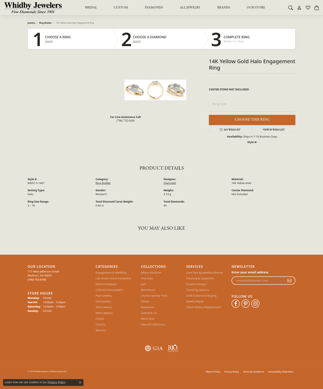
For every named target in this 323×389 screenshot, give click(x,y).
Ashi (143, 284)
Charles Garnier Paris (154, 295)
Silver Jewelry (104, 307)
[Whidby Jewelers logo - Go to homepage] (33, 7)
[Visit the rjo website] (172, 348)
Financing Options (197, 290)
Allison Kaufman (151, 272)
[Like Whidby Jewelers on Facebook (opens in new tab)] (236, 303)
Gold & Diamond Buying (201, 295)
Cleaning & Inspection (200, 278)
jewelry (31, 22)
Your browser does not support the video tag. (93, 95)
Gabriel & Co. (149, 313)
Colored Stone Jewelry (109, 290)
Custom (121, 7)
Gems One (147, 318)
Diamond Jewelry (106, 284)
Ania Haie (147, 278)
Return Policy (213, 371)
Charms (100, 324)
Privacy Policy (231, 371)
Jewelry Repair (195, 301)
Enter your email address (250, 272)
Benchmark (148, 290)
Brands (223, 7)
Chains (100, 318)
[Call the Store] (37, 279)
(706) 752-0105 (125, 121)
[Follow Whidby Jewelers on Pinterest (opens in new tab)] (245, 303)
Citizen (145, 301)
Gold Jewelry (103, 301)
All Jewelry (190, 7)
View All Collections (153, 324)
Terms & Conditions (253, 371)
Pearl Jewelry (104, 295)
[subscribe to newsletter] (289, 280)
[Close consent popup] (80, 382)
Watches (101, 330)
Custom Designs (196, 284)
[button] (290, 7)
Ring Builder (45, 22)
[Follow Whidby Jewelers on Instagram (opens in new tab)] (255, 303)
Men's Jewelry (104, 313)
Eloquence (147, 307)
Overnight (170, 183)
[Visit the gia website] (154, 348)
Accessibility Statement (280, 371)
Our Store (256, 7)
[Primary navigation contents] (175, 7)
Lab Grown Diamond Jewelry (113, 278)
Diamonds (154, 7)
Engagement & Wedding (111, 272)
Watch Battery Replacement (203, 307)
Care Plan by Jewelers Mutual (204, 272)
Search (49, 41)
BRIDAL (91, 7)
